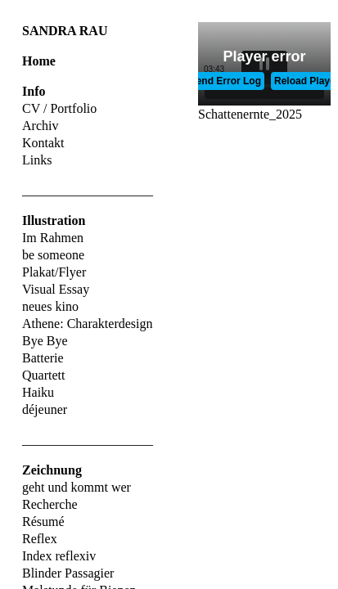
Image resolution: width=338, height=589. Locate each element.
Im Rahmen (52, 238)
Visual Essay (55, 289)
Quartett (43, 375)
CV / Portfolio (59, 108)
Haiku (38, 392)
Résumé (43, 521)
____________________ (87, 190)
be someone (53, 255)
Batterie (43, 358)
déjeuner (44, 409)
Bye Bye (45, 341)
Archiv (40, 126)
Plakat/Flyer (54, 272)
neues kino (50, 306)
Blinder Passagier (68, 573)
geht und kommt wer (76, 487)
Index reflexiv (59, 556)
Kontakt (43, 143)
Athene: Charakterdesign (87, 323)
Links (37, 160)
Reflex (39, 539)
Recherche (50, 504)
